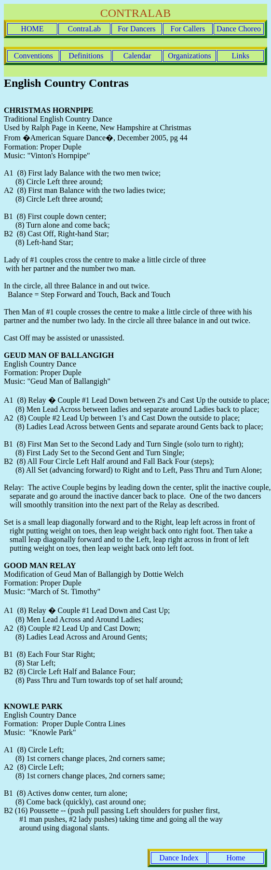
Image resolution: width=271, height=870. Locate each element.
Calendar (137, 56)
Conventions (33, 56)
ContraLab (84, 29)
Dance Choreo (239, 29)
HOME (32, 29)
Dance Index (178, 858)
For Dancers (137, 29)
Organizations (189, 56)
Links (240, 56)
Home (235, 858)
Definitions (85, 56)
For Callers (188, 29)
